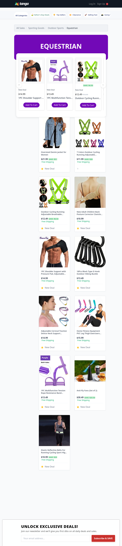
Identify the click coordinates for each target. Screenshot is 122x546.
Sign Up (101, 3)
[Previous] (19, 85)
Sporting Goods (36, 28)
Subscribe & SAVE (103, 538)
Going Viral (107, 15)
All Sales (20, 28)
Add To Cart (31, 104)
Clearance (75, 15)
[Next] (103, 85)
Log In (92, 3)
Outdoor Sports (56, 28)
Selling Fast (91, 15)
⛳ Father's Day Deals (40, 15)
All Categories (21, 15)
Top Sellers (59, 15)
